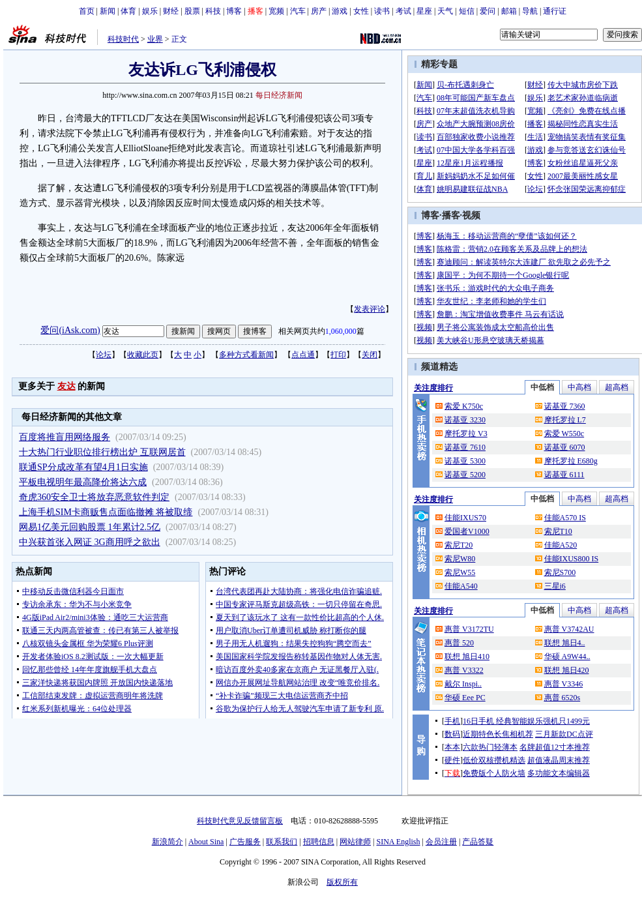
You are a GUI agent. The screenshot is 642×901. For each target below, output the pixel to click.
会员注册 (441, 841)
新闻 (107, 11)
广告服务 (245, 841)
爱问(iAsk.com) (70, 330)
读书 (382, 11)
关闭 (369, 354)
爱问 (487, 11)
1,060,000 (341, 331)
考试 (403, 11)
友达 (66, 386)
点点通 (303, 354)
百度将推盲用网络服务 (64, 437)
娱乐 (150, 11)
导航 (530, 11)
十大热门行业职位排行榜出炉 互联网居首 (102, 452)
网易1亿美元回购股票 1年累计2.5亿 (89, 527)
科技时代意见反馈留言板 (240, 820)
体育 (128, 11)
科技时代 (123, 39)
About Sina (206, 841)
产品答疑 (477, 841)
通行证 (554, 11)
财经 (171, 11)
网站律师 (355, 841)
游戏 (339, 11)
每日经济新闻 (278, 95)
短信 (466, 11)
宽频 (276, 11)
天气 (445, 11)
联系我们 (281, 841)
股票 (192, 11)
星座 (424, 11)
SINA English (398, 841)
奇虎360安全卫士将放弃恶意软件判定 (94, 497)
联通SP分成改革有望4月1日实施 (83, 467)
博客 (234, 11)
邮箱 (509, 11)
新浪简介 (167, 841)
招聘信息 (318, 841)
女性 (361, 11)
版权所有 (342, 882)
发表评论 (369, 309)
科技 (213, 11)
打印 (338, 354)
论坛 (103, 354)
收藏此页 (142, 354)
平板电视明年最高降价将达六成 (83, 482)
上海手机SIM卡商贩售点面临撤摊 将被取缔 (105, 512)
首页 (87, 11)
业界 (155, 39)
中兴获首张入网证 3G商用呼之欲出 (89, 542)
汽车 (298, 11)
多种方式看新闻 (246, 354)
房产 (319, 11)
